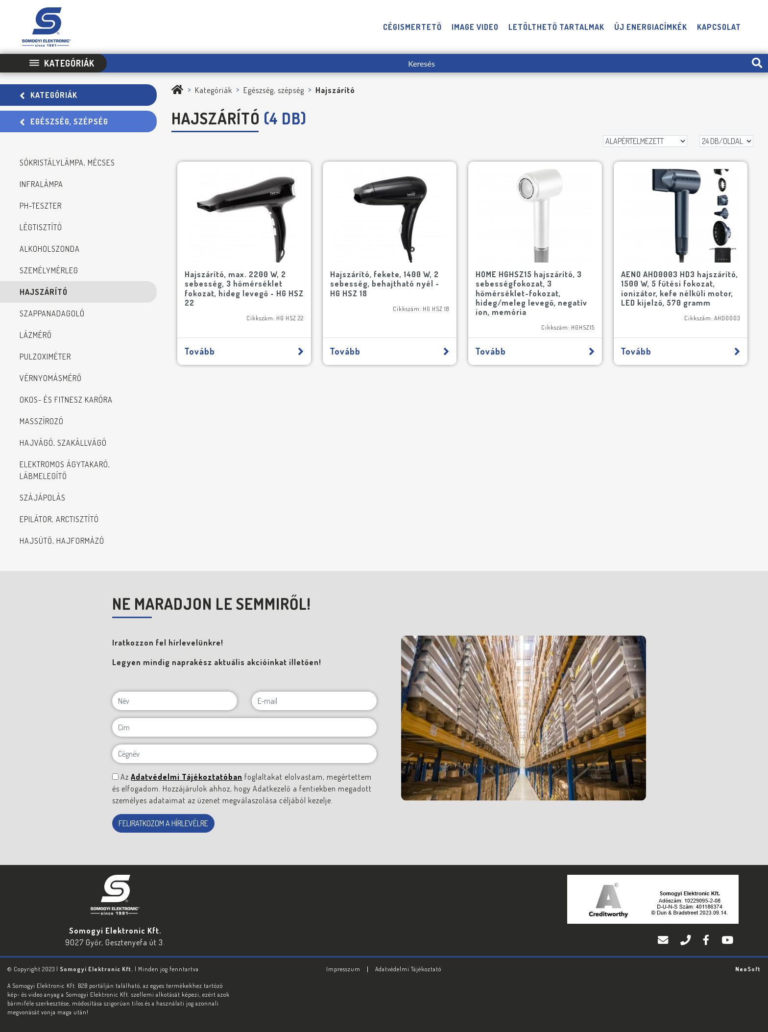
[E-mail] (314, 701)
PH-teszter (41, 206)
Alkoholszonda (50, 249)
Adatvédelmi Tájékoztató (408, 969)
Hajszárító (44, 292)
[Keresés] (426, 63)
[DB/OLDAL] (726, 141)
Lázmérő (36, 335)
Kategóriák (48, 95)
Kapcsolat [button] (719, 27)
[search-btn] (757, 63)
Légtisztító (41, 227)
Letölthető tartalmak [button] (556, 27)
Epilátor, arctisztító (59, 519)
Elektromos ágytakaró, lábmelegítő (65, 470)
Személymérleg (49, 270)
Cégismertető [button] (412, 27)
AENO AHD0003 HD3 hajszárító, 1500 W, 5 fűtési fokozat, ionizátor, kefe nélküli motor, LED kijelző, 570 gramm (679, 288)
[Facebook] (707, 940)
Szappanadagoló (52, 313)
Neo (748, 969)
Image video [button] (475, 27)
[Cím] (244, 727)
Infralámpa (41, 184)
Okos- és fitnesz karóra (66, 400)
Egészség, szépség (64, 121)
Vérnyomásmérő (51, 378)
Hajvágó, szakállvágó (63, 443)
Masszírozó (42, 421)
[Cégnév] (244, 753)
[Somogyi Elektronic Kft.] (177, 90)
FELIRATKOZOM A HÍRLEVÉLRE (163, 823)
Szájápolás (43, 498)
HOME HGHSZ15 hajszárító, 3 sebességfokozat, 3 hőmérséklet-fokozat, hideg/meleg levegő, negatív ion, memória (531, 293)
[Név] (174, 701)
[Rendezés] (645, 141)
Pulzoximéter (45, 356)
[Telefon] (686, 940)
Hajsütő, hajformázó (62, 541)
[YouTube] (727, 940)
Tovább (244, 351)
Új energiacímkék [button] (650, 27)
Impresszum (343, 969)
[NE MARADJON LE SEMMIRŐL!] (115, 776)
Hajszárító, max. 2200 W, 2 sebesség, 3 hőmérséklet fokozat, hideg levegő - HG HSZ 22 (244, 288)
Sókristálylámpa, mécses (67, 163)
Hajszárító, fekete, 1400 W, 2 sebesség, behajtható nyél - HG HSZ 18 (384, 283)
